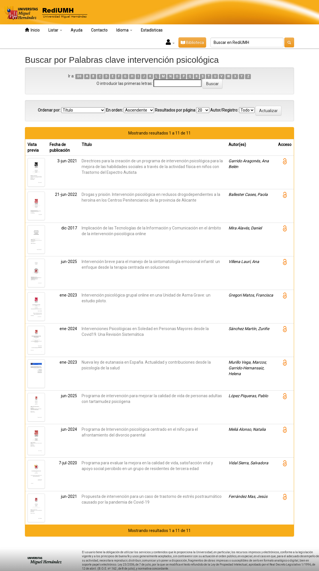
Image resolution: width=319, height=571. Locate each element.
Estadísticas (152, 30)
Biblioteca (192, 42)
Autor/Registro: (224, 110)
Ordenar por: (49, 110)
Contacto (99, 30)
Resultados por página (175, 110)
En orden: (114, 110)
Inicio (32, 30)
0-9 (79, 76)
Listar (55, 30)
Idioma (124, 30)
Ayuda (76, 30)
